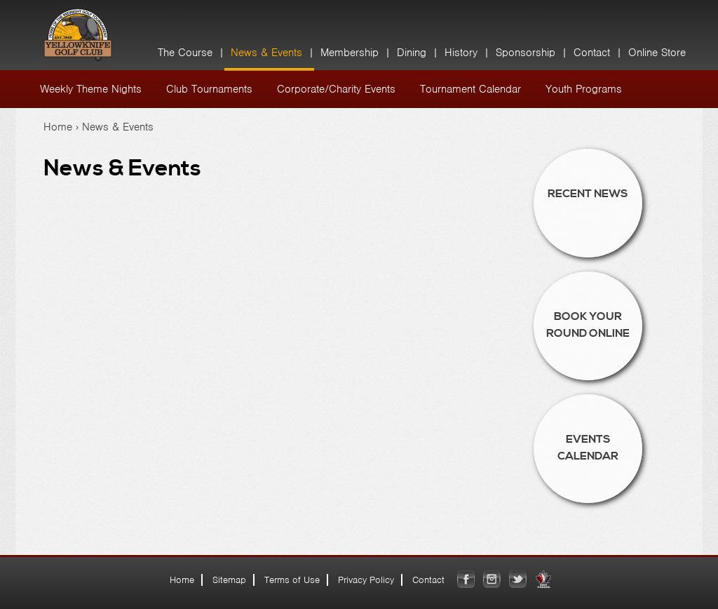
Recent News (588, 194)
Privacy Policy (366, 580)
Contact (592, 53)
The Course (185, 53)
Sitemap (229, 580)
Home (57, 127)
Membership (349, 53)
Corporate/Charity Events (336, 89)
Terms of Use (292, 580)
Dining (411, 53)
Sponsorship (525, 53)
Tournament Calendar (470, 89)
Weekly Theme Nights (91, 89)
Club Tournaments (209, 89)
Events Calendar (587, 447)
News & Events (266, 53)
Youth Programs (584, 89)
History (461, 53)
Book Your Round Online (588, 324)
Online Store (657, 53)
